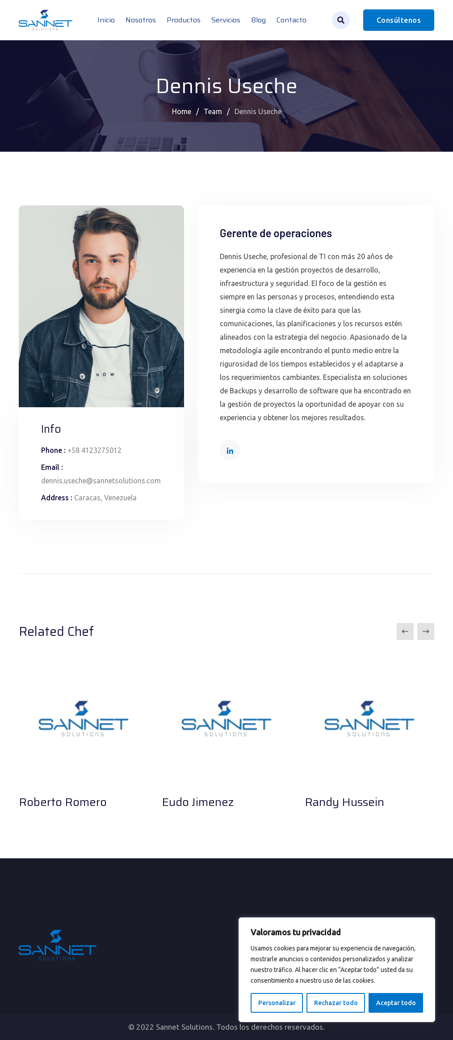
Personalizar (277, 1002)
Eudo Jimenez (198, 802)
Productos (184, 20)
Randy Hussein (344, 802)
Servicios (225, 20)
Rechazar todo (336, 1002)
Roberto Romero (63, 802)
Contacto (291, 20)
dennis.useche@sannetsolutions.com (101, 481)
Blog (258, 20)
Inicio (106, 20)
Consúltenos (399, 20)
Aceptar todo (396, 1002)
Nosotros (141, 20)
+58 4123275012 (94, 450)
